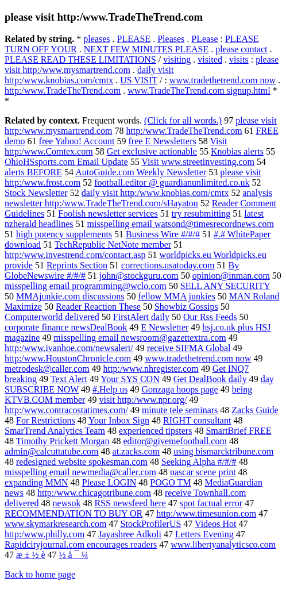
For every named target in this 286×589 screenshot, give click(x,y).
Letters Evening (204, 534)
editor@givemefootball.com (174, 441)
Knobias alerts (237, 151)
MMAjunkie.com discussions (70, 296)
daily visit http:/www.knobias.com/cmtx (89, 75)
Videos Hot (215, 524)
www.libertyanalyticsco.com (223, 544)
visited (210, 59)
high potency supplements (64, 234)
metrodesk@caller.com (47, 369)
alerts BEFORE (33, 172)
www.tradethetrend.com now (222, 80)
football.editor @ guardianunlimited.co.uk (171, 182)
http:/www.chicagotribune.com (94, 493)
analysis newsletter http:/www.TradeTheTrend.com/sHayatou (138, 198)
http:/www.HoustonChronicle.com (68, 358)
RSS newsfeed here (129, 503)
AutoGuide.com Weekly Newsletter (140, 172)
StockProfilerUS (151, 524)
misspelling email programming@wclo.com (86, 286)
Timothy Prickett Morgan (63, 441)
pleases (96, 39)
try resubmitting (201, 213)
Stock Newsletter (36, 193)
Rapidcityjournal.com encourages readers (81, 544)
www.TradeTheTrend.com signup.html (198, 90)
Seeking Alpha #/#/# (199, 462)
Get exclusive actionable (152, 151)
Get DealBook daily (210, 379)
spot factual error (211, 503)
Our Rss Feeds (210, 317)
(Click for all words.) (183, 120)
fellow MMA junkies (176, 296)
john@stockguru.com (139, 275)
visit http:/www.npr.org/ (143, 400)
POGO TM (170, 482)
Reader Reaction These (98, 306)
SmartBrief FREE (238, 431)
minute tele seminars (180, 410)
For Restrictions (45, 420)
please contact (241, 49)
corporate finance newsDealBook (66, 327)
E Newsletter (164, 327)
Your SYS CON (130, 379)
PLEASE (134, 39)
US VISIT (138, 80)
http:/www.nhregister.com (151, 369)
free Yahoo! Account (77, 141)
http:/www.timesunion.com (206, 513)
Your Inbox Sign (118, 420)
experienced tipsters (155, 431)
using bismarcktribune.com (223, 451)
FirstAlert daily (141, 317)
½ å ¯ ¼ (73, 555)
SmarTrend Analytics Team (55, 431)
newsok (67, 503)
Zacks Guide (254, 410)
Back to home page (40, 574)
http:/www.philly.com (44, 534)
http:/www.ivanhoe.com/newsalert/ (69, 348)
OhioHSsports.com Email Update (66, 162)
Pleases (170, 39)
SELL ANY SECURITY (225, 286)
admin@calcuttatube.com (52, 451)
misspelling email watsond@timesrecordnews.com (180, 224)
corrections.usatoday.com (167, 265)
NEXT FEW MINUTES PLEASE (146, 49)
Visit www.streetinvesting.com (197, 162)
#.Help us (109, 389)
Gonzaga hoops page (179, 389)
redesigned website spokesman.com (82, 462)
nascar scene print (203, 472)
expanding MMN (36, 482)
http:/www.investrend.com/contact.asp (75, 255)
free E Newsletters (162, 141)
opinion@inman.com (231, 275)
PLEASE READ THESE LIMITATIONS (80, 59)
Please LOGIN (109, 482)
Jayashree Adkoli (129, 534)
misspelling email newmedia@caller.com (80, 472)
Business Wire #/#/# (163, 234)
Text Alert (69, 379)
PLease (204, 39)
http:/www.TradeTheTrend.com (63, 90)
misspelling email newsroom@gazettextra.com (139, 337)
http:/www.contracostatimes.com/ (66, 410)
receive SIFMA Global (189, 348)
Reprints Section (77, 265)
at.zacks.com (136, 451)
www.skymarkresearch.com (56, 524)
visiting (177, 59)
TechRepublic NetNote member (113, 244)
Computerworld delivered (52, 317)
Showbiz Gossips (186, 306)
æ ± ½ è (30, 555)
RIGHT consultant (197, 420)
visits (239, 59)
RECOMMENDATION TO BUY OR (73, 513)
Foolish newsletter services (107, 213)
